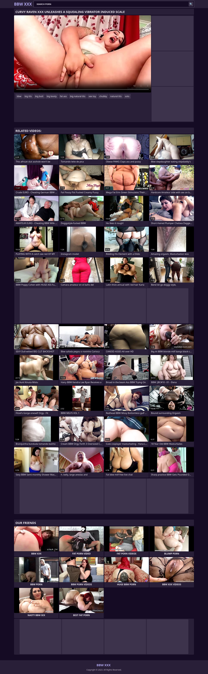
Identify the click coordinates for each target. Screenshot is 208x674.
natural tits (116, 96)
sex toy (92, 96)
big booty (52, 96)
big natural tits (77, 96)
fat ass (63, 96)
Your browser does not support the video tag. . (82, 54)
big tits (28, 96)
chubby (103, 96)
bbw (19, 96)
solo (127, 96)
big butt (39, 96)
